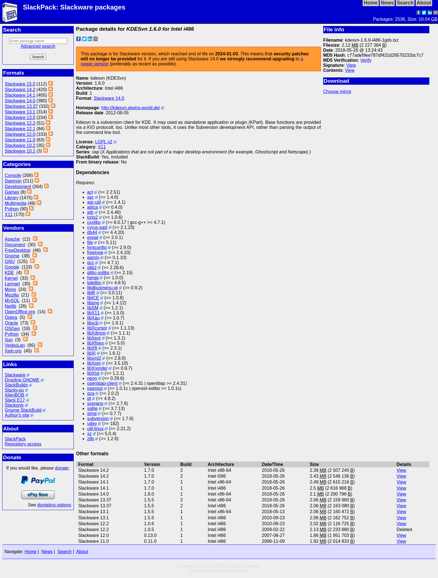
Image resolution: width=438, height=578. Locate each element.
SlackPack (15, 439)
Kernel (11, 278)
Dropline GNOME (22, 380)
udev (92, 423)
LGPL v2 (104, 141)
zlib (90, 438)
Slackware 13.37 (21, 106)
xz (89, 433)
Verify (366, 60)
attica (92, 207)
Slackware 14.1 (20, 95)
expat (92, 237)
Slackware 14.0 (20, 100)
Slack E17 (15, 400)
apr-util (94, 202)
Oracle (11, 323)
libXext (94, 338)
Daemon (13, 181)
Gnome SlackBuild (23, 410)
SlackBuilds (16, 385)
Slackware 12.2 (20, 123)
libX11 (93, 313)
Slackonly (14, 405)
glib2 (92, 267)
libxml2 (94, 358)
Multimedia (15, 203)
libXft (92, 348)
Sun (9, 339)
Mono (10, 289)
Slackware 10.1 (20, 151)
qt (89, 398)
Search (65, 551)
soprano (95, 403)
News (47, 551)
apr (90, 197)
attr (90, 212)
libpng (93, 302)
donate (62, 468)
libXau (93, 318)
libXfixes (95, 343)
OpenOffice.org (20, 311)
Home (31, 551)
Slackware (15, 375)
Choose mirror (337, 91)
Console (13, 175)
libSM (92, 307)
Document (15, 244)
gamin (93, 257)
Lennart (12, 283)
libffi (91, 292)
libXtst (93, 373)
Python (12, 209)
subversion (98, 418)
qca (90, 393)
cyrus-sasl (97, 227)
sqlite (92, 408)
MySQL (12, 300)
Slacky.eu (14, 390)
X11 (9, 214)
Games (12, 192)
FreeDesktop (17, 250)
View (351, 65)
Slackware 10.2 (20, 145)
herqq (93, 277)
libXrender (97, 368)
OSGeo (12, 328)
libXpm (94, 363)
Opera (11, 317)
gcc (90, 262)
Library (11, 197)
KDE (9, 272)
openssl (95, 388)
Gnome (12, 256)
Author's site (17, 415)
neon (92, 378)
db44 (92, 232)
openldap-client (102, 383)
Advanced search (38, 46)
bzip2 (92, 217)
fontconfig (96, 247)
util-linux (95, 428)
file (90, 242)
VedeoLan (15, 345)
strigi (92, 413)
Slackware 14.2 (20, 89)
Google (12, 267)
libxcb (93, 323)
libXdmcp (96, 333)
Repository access (23, 444)
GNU (10, 261)
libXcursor (97, 328)
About (82, 551)
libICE (93, 297)
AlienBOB (14, 395)
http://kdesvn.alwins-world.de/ (130, 107)
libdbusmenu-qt (102, 287)
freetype (95, 252)
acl (90, 192)
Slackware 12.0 (20, 134)
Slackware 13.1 (20, 112)
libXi (91, 353)
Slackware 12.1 (20, 128)
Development (18, 186)
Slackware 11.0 (20, 140)
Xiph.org (13, 351)
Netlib (10, 306)
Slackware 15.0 (20, 84)
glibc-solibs (98, 272)
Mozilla (12, 295)
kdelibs (94, 282)
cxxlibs (94, 222)
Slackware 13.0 (20, 117)
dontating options (54, 505)
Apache (12, 239)
